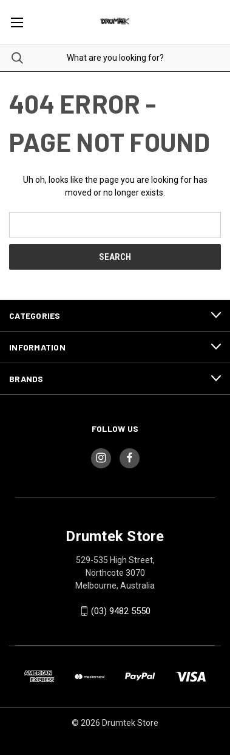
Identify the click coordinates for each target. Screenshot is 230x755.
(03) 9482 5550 (121, 611)
